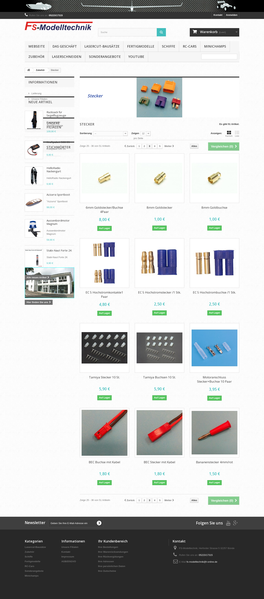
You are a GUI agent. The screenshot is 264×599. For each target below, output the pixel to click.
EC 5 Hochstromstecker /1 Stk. (159, 292)
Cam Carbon (34, 379)
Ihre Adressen (106, 561)
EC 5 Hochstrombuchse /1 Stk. (214, 292)
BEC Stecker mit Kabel (159, 462)
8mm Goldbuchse (214, 207)
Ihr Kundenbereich (113, 541)
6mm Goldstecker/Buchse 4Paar (104, 209)
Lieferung (36, 92)
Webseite (36, 46)
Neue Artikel (40, 111)
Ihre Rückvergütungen (110, 556)
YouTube (136, 56)
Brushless (47, 368)
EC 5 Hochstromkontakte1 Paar (104, 294)
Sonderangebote (105, 56)
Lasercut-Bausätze (102, 46)
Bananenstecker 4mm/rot (214, 462)
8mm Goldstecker (159, 207)
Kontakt (218, 15)
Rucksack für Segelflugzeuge (56, 123)
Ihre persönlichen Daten (111, 566)
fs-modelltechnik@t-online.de (201, 561)
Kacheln (229, 133)
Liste (237, 133)
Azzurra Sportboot (58, 204)
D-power (56, 374)
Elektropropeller (36, 385)
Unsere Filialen (39, 97)
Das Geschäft (64, 46)
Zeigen (135, 133)
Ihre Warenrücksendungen (113, 552)
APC (51, 385)
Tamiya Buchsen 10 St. (159, 377)
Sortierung (86, 133)
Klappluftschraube (37, 374)
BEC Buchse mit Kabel (104, 462)
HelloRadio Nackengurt (54, 178)
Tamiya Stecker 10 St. (104, 377)
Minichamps (215, 46)
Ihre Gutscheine (107, 571)
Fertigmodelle (140, 46)
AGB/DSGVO (68, 561)
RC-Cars (190, 46)
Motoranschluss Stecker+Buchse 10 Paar (214, 379)
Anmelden (231, 15)
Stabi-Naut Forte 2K (59, 260)
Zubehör (36, 56)
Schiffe (168, 46)
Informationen (42, 82)
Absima (62, 385)
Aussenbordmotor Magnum (58, 231)
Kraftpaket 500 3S (58, 151)
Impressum (67, 556)
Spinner (64, 379)
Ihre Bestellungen (108, 547)
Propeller (32, 368)
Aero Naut (50, 379)
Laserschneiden (66, 56)
